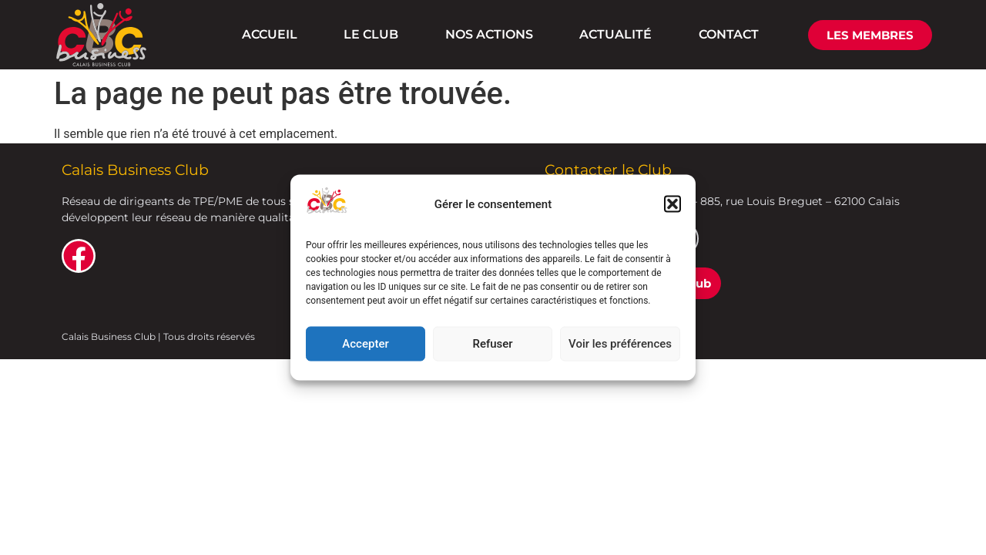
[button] (672, 204)
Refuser (492, 344)
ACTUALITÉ (615, 34)
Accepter (365, 344)
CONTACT (729, 34)
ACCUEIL (269, 34)
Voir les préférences (620, 344)
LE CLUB (371, 34)
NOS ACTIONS (489, 34)
